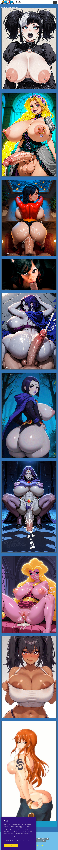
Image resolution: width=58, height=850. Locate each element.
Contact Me (40, 845)
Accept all (10, 846)
